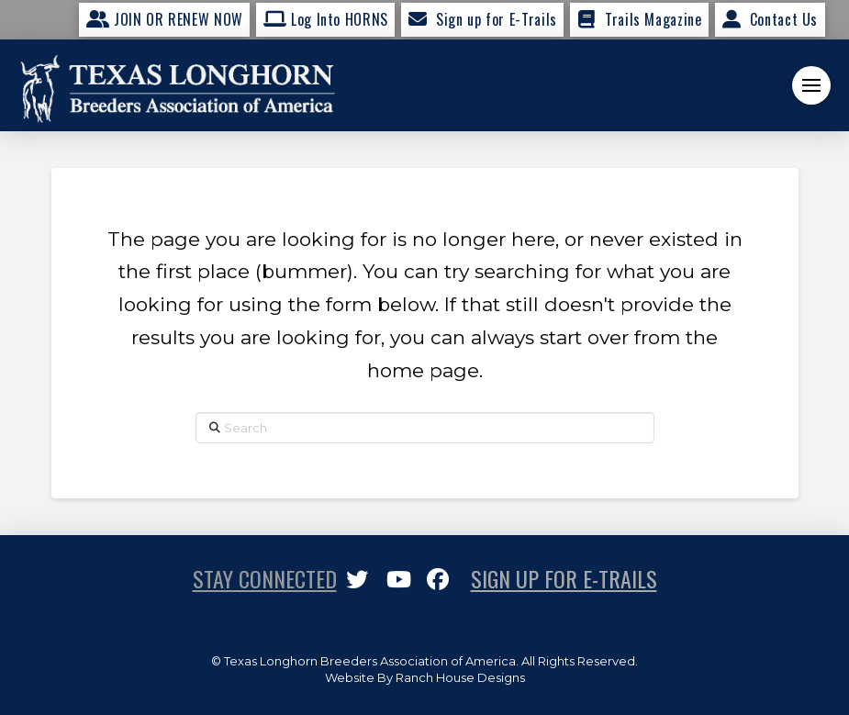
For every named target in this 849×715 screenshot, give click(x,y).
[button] (811, 85)
